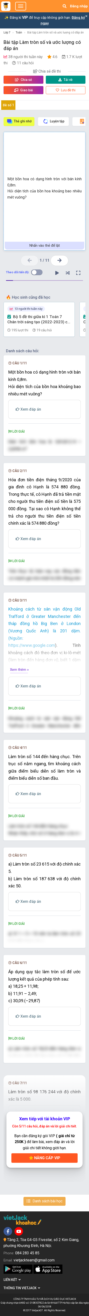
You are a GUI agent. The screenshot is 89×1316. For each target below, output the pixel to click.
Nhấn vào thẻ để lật (44, 245)
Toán (19, 32)
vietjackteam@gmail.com (34, 1260)
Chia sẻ (23, 80)
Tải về (65, 80)
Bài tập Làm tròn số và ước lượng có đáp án (55, 32)
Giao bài (23, 90)
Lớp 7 (7, 32)
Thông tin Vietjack (22, 1288)
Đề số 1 (8, 105)
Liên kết (12, 1280)
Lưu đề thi (65, 90)
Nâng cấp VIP (44, 1158)
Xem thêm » (19, 669)
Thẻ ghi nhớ (19, 121)
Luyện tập (53, 121)
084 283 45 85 (27, 1253)
